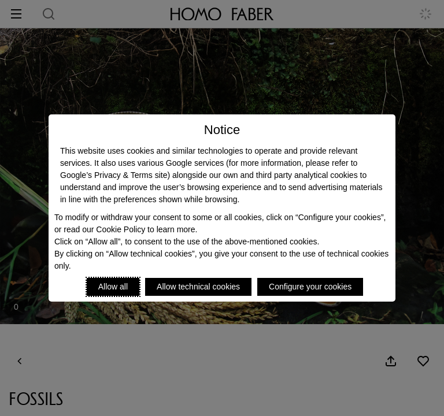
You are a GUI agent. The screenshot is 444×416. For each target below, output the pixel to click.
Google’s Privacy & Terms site (113, 175)
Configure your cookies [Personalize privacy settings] (310, 286)
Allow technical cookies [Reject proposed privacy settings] (198, 286)
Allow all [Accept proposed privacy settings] (113, 286)
